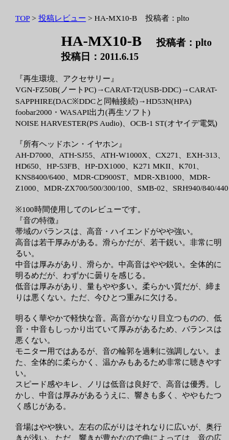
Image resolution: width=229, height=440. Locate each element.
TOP (22, 18)
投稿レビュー (62, 18)
